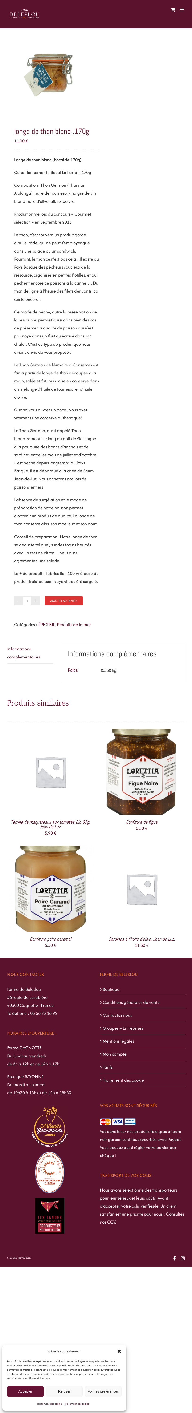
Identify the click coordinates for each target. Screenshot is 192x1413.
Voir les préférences (103, 1391)
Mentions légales (118, 1041)
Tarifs (108, 1067)
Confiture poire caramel (50, 939)
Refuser (64, 1391)
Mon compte (115, 1054)
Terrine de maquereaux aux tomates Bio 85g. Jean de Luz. (50, 824)
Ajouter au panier (63, 601)
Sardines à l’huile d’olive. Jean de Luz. (142, 939)
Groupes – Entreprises (123, 1028)
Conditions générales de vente (131, 1002)
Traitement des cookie (49, 1403)
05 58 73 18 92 (43, 1013)
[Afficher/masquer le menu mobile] (182, 9)
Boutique (111, 989)
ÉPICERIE (46, 624)
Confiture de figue (141, 822)
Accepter (25, 1391)
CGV (111, 1222)
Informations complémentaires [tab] (23, 653)
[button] (119, 1351)
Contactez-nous (117, 1015)
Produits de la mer (74, 624)
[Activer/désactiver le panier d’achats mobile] (173, 9)
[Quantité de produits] (27, 601)
